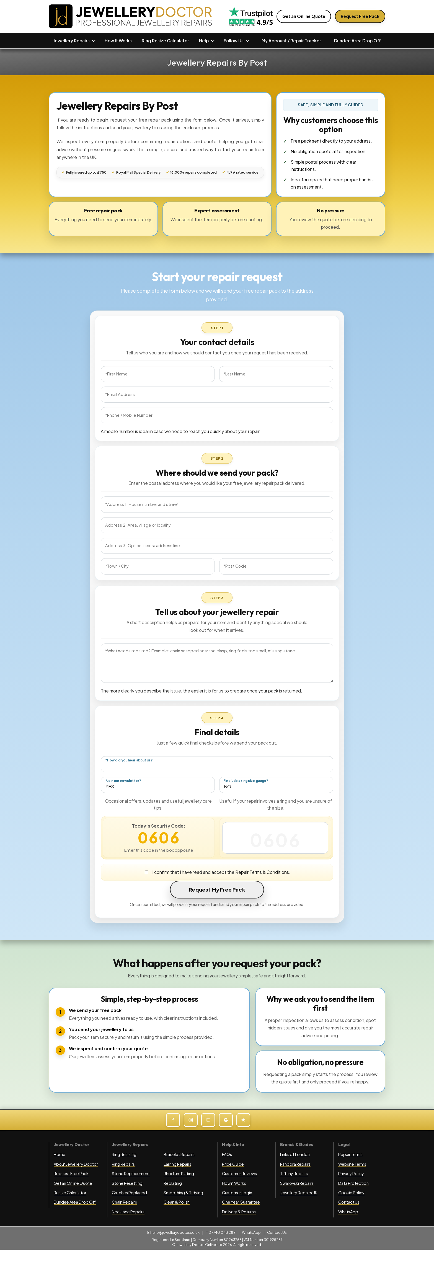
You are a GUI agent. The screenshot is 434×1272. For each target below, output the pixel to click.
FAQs (227, 1154)
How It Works (118, 40)
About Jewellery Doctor (76, 1164)
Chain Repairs (124, 1201)
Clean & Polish (177, 1201)
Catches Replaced (129, 1192)
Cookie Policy (351, 1192)
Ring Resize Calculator (165, 40)
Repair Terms (350, 1154)
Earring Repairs (177, 1164)
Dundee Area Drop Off (357, 40)
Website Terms (352, 1164)
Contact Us (348, 1201)
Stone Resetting (127, 1183)
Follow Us (234, 40)
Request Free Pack (360, 16)
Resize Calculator (70, 1192)
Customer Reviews (239, 1173)
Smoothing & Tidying (183, 1192)
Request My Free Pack (217, 889)
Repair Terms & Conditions (262, 872)
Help (204, 40)
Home (59, 1154)
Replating (173, 1183)
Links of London (295, 1154)
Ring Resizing (124, 1154)
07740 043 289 (222, 1232)
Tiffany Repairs (294, 1173)
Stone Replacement (131, 1173)
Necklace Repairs (128, 1211)
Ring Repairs (123, 1164)
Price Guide (233, 1164)
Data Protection (353, 1183)
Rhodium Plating (179, 1173)
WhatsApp (348, 1211)
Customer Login (237, 1192)
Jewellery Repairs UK (298, 1192)
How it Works (234, 1183)
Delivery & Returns (239, 1211)
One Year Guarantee (241, 1201)
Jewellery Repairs (71, 40)
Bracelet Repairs (179, 1154)
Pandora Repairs (295, 1164)
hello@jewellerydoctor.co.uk (175, 1232)
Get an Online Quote (303, 16)
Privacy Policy (351, 1173)
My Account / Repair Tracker (291, 40)
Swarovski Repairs (297, 1183)
